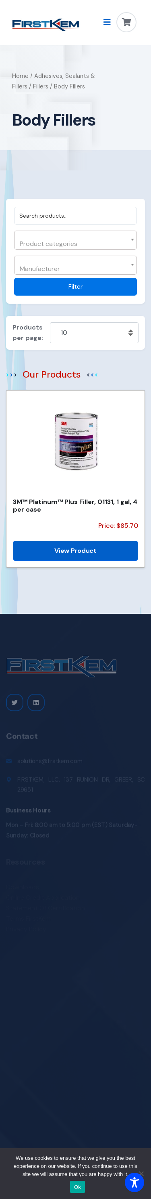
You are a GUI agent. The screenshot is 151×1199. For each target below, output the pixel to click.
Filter (75, 287)
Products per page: (27, 332)
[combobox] (75, 240)
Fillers (40, 86)
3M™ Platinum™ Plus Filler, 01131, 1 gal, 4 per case (75, 505)
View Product (75, 550)
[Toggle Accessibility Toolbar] (134, 1182)
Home (20, 76)
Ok (77, 1187)
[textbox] (74, 244)
